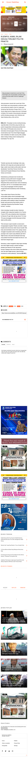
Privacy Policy (17, 743)
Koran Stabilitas (13, 2)
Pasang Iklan (4, 745)
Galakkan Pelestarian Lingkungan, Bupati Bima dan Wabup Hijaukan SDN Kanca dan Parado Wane (12, 683)
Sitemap (15, 745)
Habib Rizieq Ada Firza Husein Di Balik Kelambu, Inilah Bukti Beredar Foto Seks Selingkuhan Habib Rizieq (13, 620)
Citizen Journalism (6, 743)
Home (2, 34)
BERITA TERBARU (6, 566)
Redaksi (15, 740)
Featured (6, 34)
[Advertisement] (12, 80)
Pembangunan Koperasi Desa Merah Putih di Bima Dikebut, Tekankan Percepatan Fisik (13, 667)
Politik (10, 34)
